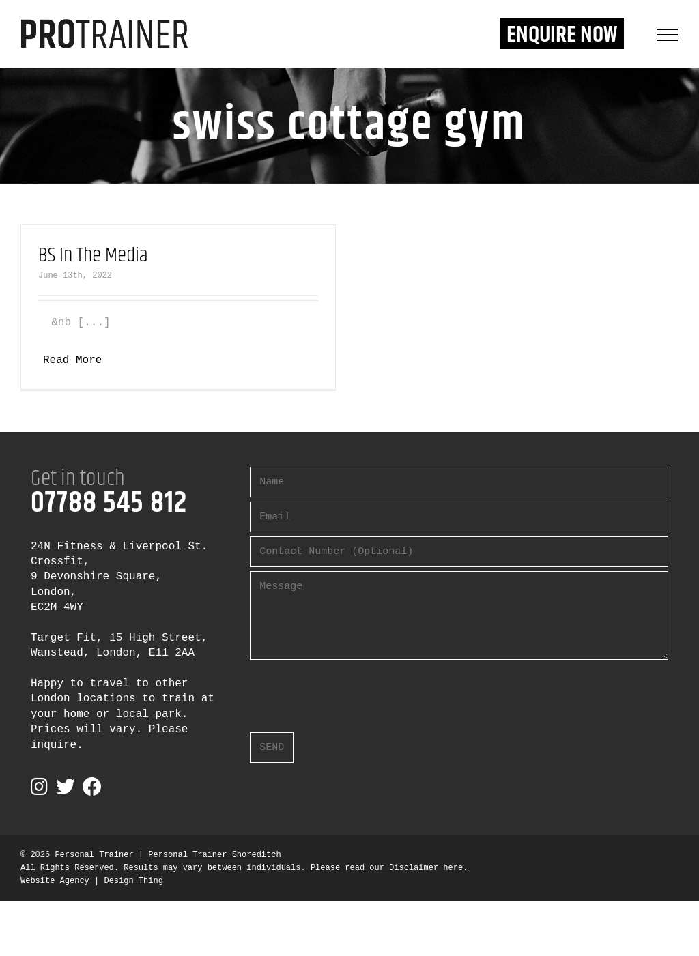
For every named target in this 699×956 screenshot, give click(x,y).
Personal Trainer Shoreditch (214, 855)
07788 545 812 (109, 503)
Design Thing (133, 881)
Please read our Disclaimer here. (389, 868)
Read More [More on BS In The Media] (72, 360)
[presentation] (353, 690)
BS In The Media (93, 255)
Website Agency (54, 881)
